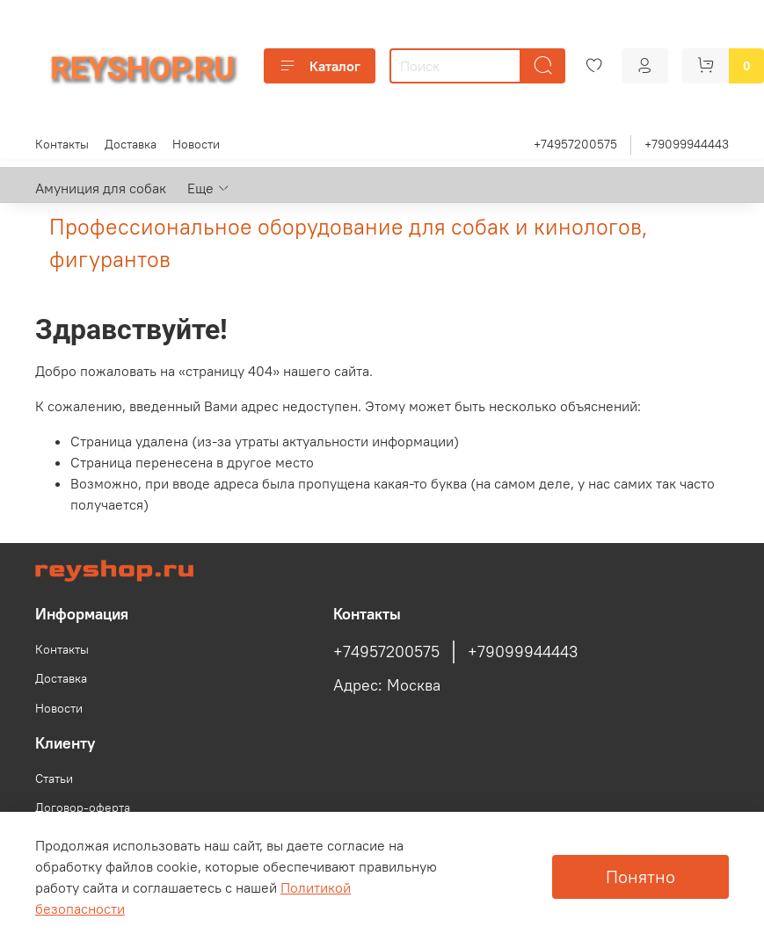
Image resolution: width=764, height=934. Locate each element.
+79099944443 (686, 144)
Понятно (640, 876)
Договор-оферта (82, 807)
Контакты (62, 144)
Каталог (319, 66)
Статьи (54, 778)
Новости (196, 144)
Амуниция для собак (100, 188)
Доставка (130, 144)
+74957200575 (575, 144)
